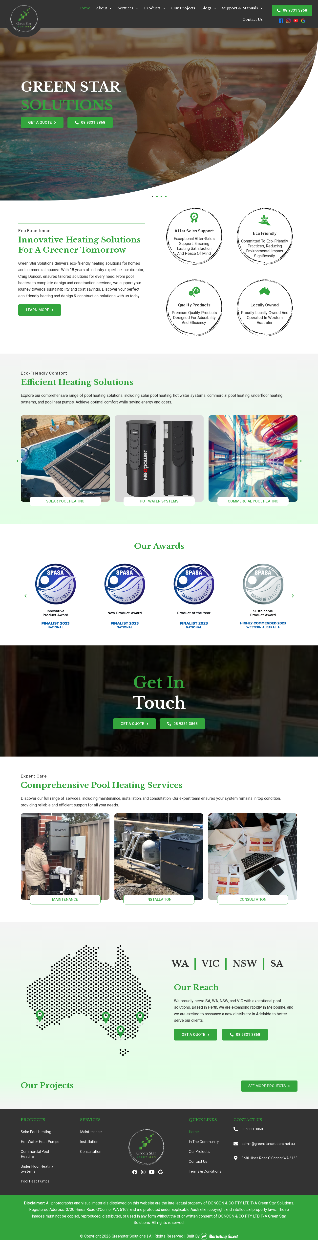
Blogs (208, 8)
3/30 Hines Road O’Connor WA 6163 (269, 1158)
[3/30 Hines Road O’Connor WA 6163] (235, 1158)
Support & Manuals (242, 8)
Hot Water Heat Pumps (40, 1142)
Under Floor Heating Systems (37, 1168)
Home (84, 8)
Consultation (90, 1151)
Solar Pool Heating (36, 1132)
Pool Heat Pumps (35, 1181)
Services (128, 8)
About (104, 8)
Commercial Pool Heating (35, 1154)
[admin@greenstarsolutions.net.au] (235, 1143)
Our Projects (183, 8)
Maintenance (91, 1132)
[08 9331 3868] (235, 1129)
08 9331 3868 (252, 1129)
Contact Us (252, 19)
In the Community (204, 1142)
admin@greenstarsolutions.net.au (268, 1144)
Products (154, 8)
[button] (152, 196)
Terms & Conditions (205, 1171)
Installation (89, 1142)
